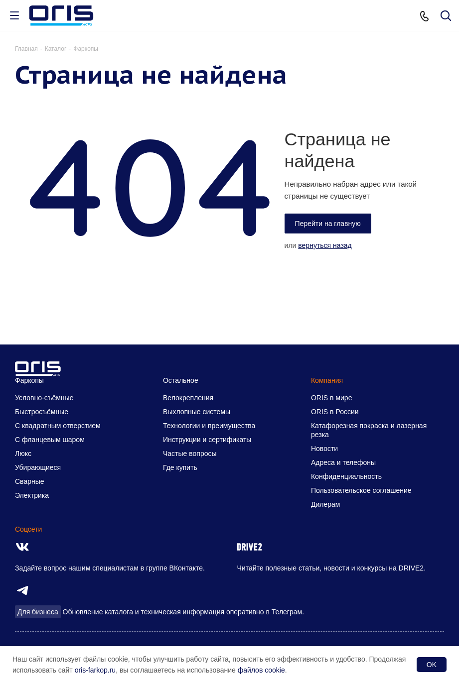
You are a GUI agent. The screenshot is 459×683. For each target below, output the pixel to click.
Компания (327, 380)
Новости (324, 449)
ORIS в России (335, 412)
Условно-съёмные (44, 398)
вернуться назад (325, 245)
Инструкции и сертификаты (207, 440)
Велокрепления (188, 398)
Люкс (23, 453)
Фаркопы (29, 380)
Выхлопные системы (196, 412)
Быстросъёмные (41, 412)
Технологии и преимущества (209, 426)
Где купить (180, 467)
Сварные (29, 481)
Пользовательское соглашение (361, 490)
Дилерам (325, 504)
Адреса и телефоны (343, 462)
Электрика (32, 495)
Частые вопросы (190, 453)
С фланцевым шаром (50, 440)
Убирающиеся (38, 467)
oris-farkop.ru (95, 670)
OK (432, 665)
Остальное (180, 380)
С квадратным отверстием (58, 426)
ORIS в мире (331, 398)
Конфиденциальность (346, 476)
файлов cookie (261, 670)
